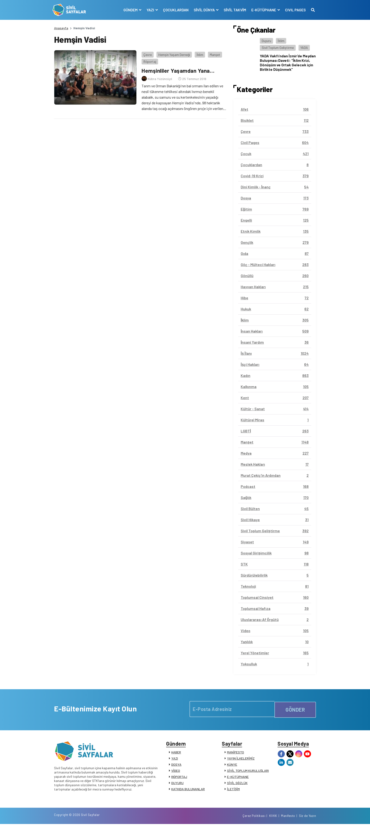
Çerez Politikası (254, 819)
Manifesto (288, 819)
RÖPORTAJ (179, 778)
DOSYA (176, 766)
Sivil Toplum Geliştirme (278, 48)
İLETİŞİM (233, 790)
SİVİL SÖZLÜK (237, 784)
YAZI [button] (149, 10)
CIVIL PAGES (294, 10)
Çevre (146, 53)
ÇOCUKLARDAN (174, 10)
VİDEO (175, 772)
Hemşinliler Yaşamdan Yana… (178, 69)
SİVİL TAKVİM (233, 10)
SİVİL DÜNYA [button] (203, 10)
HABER (176, 754)
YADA (304, 48)
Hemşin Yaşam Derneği (173, 53)
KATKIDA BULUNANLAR (188, 790)
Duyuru (266, 41)
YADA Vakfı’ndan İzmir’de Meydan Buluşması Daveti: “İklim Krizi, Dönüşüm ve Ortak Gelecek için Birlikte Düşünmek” (288, 63)
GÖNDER (295, 709)
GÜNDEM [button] (129, 10)
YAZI (174, 760)
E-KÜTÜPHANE (238, 778)
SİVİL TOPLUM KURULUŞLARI (248, 772)
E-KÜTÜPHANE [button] (262, 10)
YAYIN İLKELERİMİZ (241, 760)
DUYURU (177, 784)
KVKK (273, 819)
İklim (198, 53)
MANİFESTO (235, 754)
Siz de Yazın (307, 819)
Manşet (213, 53)
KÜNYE (232, 766)
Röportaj (148, 60)
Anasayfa (61, 28)
